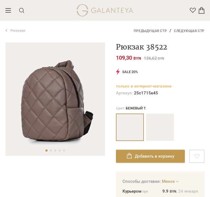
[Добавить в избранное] (197, 156)
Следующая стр (189, 31)
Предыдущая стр (150, 31)
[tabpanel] (55, 99)
